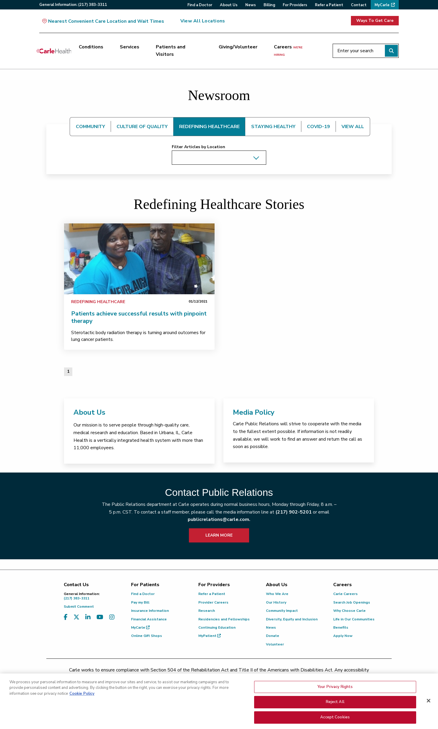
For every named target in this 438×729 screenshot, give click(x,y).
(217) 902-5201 (293, 512)
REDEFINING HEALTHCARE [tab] (209, 126)
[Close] (428, 714)
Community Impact (282, 610)
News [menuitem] (250, 5)
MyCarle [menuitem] (382, 5)
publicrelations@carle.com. (219, 519)
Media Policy (253, 412)
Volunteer (275, 644)
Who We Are (277, 593)
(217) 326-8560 (193, 677)
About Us (89, 412)
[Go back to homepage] (53, 50)
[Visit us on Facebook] (66, 617)
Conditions (91, 47)
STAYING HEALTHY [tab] (273, 126)
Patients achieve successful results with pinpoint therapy (139, 317)
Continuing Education (217, 627)
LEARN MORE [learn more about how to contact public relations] (219, 535)
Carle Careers (345, 593)
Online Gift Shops (146, 635)
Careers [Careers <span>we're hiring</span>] (288, 50)
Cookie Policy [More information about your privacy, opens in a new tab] (81, 707)
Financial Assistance (149, 619)
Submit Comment (79, 606)
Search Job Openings (351, 602)
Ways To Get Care (374, 20)
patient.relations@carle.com (318, 677)
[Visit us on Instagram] (112, 617)
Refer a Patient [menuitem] (329, 5)
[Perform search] (391, 51)
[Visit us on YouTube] (100, 617)
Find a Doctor (143, 593)
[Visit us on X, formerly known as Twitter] (76, 617)
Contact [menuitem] (359, 5)
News (271, 627)
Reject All (335, 715)
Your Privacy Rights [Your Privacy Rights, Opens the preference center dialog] (335, 700)
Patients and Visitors (170, 51)
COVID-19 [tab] (318, 126)
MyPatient (209, 635)
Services (129, 47)
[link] (139, 258)
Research (206, 610)
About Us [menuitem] (229, 5)
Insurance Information (150, 610)
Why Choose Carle (349, 610)
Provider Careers (213, 602)
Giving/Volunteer (238, 47)
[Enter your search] (366, 51)
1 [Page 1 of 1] (68, 371)
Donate (272, 635)
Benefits (340, 627)
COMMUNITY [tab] (90, 126)
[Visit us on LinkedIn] (88, 617)
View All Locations (202, 21)
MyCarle (140, 627)
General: (73, 4)
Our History (276, 602)
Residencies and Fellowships (224, 619)
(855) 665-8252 (260, 677)
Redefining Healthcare (98, 302)
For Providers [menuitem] (295, 5)
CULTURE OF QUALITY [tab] (142, 126)
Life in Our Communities (354, 619)
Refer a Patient (211, 593)
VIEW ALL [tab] (352, 126)
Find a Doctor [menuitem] (199, 5)
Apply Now (342, 635)
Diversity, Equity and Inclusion (292, 619)
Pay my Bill (140, 602)
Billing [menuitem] (269, 5)
